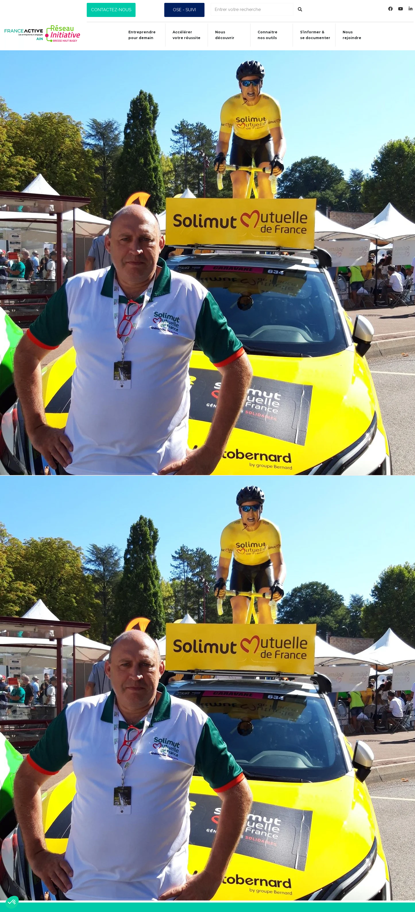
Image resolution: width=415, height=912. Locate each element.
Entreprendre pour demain (138, 35)
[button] (111, 10)
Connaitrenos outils (265, 35)
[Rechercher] (300, 9)
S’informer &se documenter (313, 35)
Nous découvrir (221, 35)
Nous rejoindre (350, 35)
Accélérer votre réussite (183, 35)
